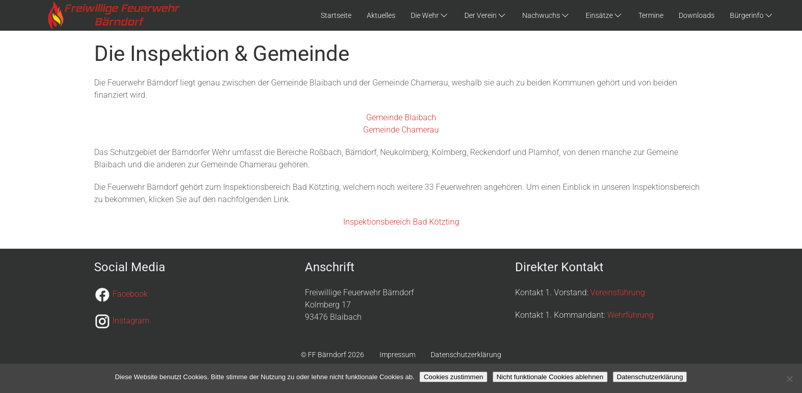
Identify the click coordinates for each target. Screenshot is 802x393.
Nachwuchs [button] (546, 15)
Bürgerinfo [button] (752, 15)
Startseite (336, 15)
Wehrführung (630, 315)
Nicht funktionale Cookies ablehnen (550, 377)
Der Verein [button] (485, 15)
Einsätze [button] (604, 15)
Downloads (697, 15)
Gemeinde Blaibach (401, 117)
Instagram (131, 320)
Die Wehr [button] (430, 15)
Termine (650, 15)
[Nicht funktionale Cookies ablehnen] (789, 379)
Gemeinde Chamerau (401, 130)
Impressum (397, 355)
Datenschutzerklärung (466, 355)
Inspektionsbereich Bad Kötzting (401, 222)
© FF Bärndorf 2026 (332, 355)
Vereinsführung (617, 292)
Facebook (130, 294)
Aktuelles (381, 15)
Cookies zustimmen (453, 377)
